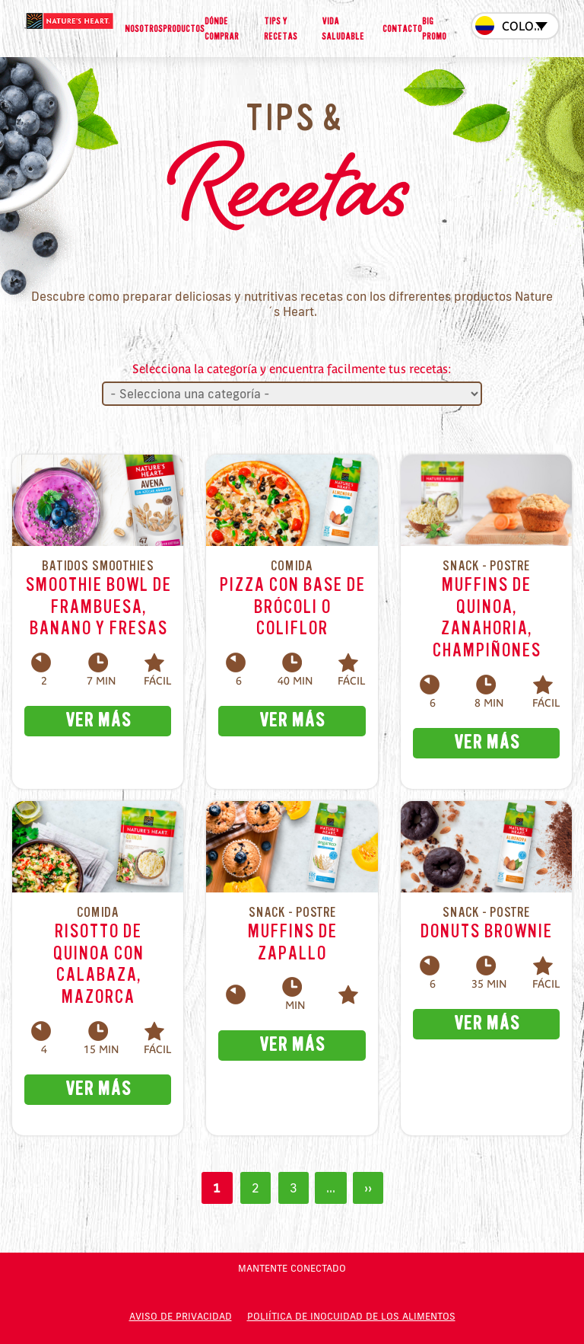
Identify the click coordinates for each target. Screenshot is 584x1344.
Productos (184, 29)
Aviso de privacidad (180, 1316)
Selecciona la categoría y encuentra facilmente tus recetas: (291, 368)
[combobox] (515, 26)
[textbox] (515, 27)
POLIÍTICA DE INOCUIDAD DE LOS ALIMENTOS (351, 1316)
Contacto (402, 29)
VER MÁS (98, 720)
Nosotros (144, 29)
